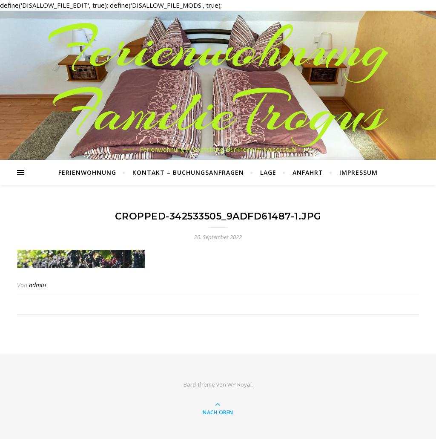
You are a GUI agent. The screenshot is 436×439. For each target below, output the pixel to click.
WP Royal (239, 384)
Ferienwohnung (87, 172)
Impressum (358, 172)
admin (37, 285)
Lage (268, 172)
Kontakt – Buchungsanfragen (188, 172)
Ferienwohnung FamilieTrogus (218, 80)
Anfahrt (308, 172)
